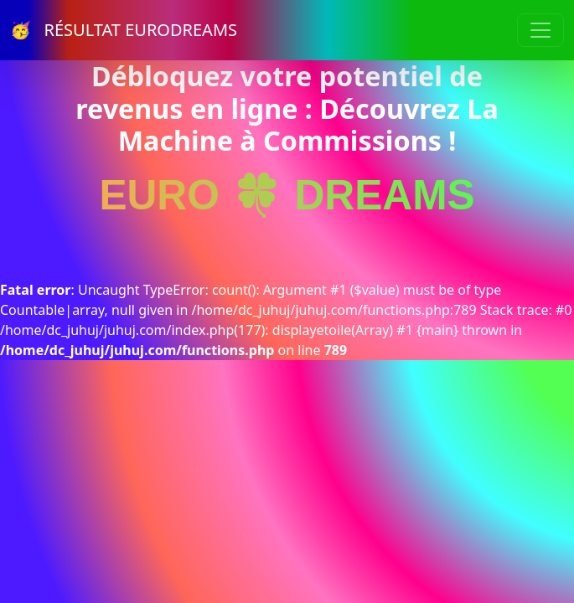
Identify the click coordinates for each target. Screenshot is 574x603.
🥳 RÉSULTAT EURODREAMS (123, 29)
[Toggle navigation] (540, 30)
